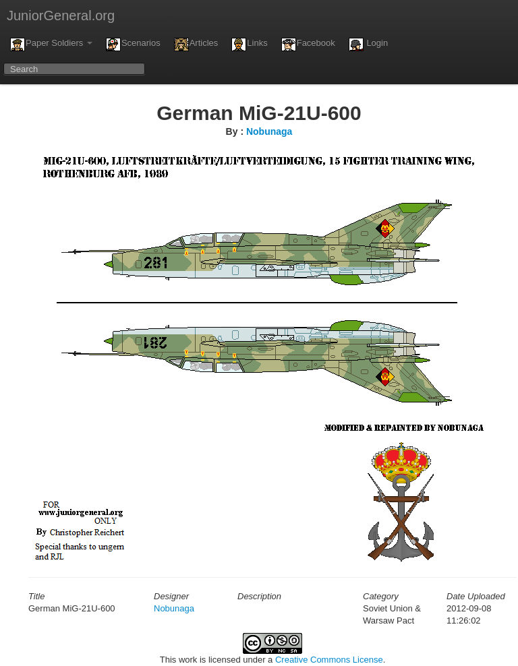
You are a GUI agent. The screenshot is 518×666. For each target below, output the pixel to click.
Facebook (308, 44)
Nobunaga (269, 131)
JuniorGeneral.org (61, 15)
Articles (196, 44)
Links (249, 44)
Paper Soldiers (51, 44)
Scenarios (133, 44)
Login (368, 44)
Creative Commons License (329, 660)
